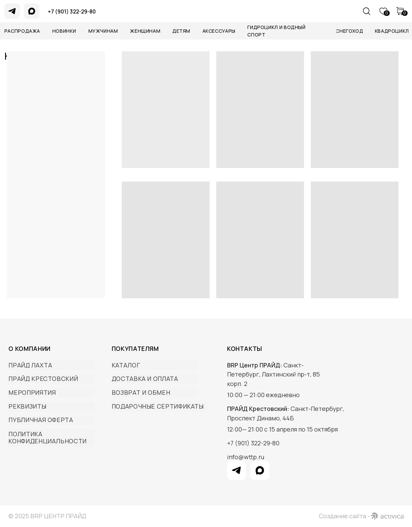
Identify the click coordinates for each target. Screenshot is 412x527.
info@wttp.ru (245, 457)
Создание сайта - (344, 516)
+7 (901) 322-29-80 (253, 443)
